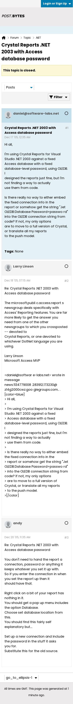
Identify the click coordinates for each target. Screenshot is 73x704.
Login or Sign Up (57, 3)
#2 (66, 281)
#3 (66, 537)
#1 (66, 128)
